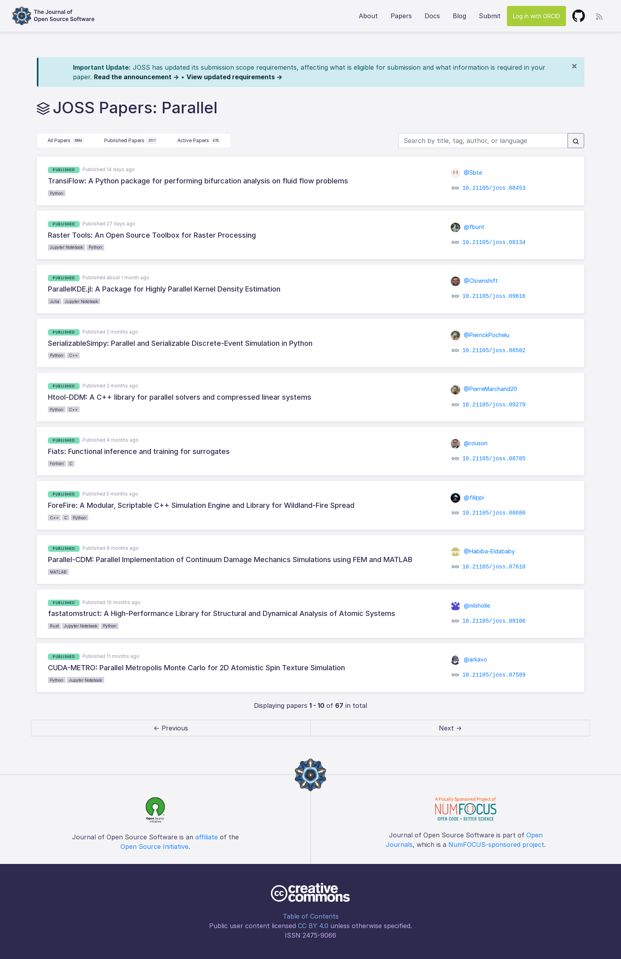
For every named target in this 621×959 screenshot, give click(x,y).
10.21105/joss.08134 (494, 242)
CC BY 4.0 (313, 926)
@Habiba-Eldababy (483, 551)
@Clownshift (474, 280)
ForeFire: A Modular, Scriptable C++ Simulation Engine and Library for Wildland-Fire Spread (201, 505)
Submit (490, 16)
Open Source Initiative (154, 846)
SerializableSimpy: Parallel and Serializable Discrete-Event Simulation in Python (180, 343)
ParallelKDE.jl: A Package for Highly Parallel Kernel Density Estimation (164, 289)
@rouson (469, 443)
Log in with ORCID (536, 16)
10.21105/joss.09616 (494, 296)
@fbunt (468, 226)
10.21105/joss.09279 (494, 404)
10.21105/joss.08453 (494, 188)
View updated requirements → (234, 77)
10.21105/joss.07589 (494, 675)
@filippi (467, 497)
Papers (401, 16)
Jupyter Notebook (66, 247)
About (368, 16)
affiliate (206, 837)
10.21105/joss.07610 (494, 567)
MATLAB (58, 572)
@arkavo (469, 659)
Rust (54, 625)
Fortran (57, 463)
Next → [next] (450, 728)
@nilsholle (470, 605)
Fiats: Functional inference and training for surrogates (139, 451)
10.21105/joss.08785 (494, 459)
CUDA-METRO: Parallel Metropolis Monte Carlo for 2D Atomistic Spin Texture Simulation (196, 667)
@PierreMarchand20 (484, 388)
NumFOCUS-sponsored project (496, 844)
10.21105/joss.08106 (494, 621)
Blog (459, 16)
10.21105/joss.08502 (494, 350)
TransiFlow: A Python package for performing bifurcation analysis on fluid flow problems (198, 181)
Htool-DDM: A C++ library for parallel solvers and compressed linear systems (179, 397)
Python (56, 193)
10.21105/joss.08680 (494, 512)
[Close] (574, 66)
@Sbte (466, 172)
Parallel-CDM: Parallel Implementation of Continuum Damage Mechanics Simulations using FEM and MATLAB (230, 559)
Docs (432, 16)
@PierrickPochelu (480, 335)
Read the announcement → (136, 77)
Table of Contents (311, 916)
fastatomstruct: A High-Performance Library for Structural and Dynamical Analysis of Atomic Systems (221, 613)
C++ (73, 355)
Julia (54, 301)
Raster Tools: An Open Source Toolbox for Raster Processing (152, 235)
